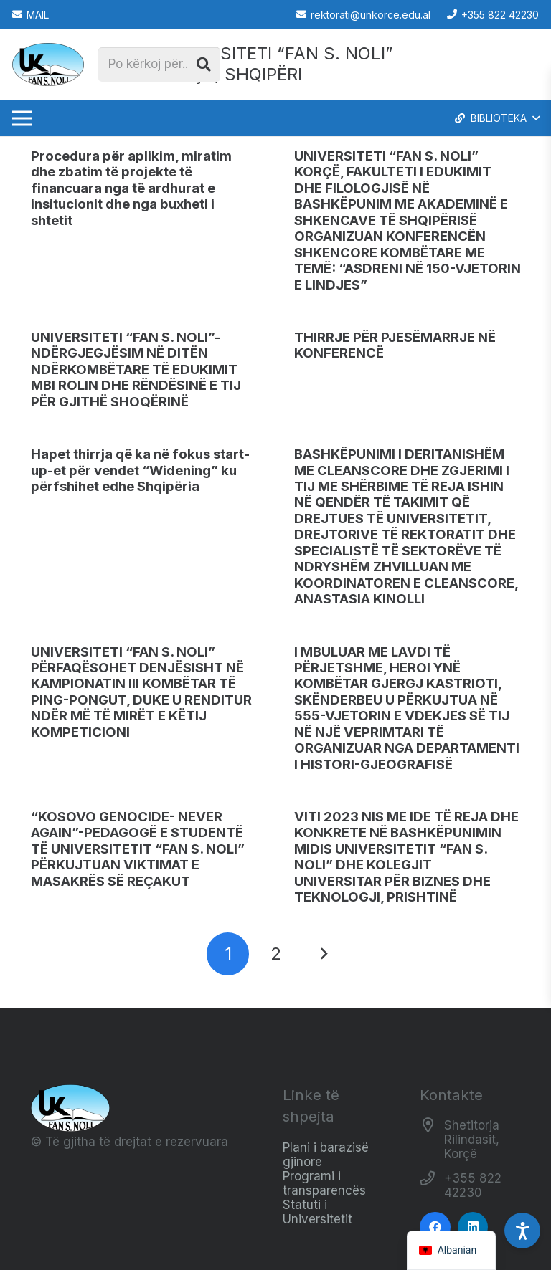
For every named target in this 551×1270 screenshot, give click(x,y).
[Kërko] (204, 64)
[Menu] (22, 118)
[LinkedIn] (473, 1227)
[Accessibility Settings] (522, 1230)
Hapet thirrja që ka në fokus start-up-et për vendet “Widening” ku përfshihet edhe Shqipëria (140, 470)
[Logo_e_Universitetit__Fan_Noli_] (48, 64)
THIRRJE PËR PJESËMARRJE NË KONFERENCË (395, 345)
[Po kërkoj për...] (159, 64)
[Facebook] (435, 1227)
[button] (496, 118)
